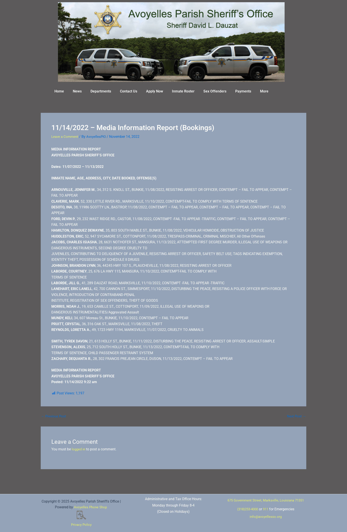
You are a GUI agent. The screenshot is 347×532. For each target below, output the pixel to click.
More (264, 91)
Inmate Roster (183, 91)
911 (267, 512)
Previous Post (54, 416)
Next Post (296, 416)
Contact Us (128, 91)
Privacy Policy (81, 524)
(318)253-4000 (247, 512)
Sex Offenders (214, 91)
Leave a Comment (65, 136)
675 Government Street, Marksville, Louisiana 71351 (266, 502)
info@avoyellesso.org (266, 520)
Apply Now (154, 91)
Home (59, 91)
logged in (79, 449)
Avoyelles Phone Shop (90, 507)
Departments (101, 91)
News (77, 91)
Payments (243, 91)
